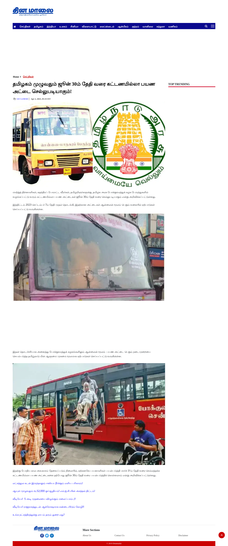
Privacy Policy (152, 535)
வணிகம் (172, 26)
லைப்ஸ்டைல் (107, 26)
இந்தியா (51, 26)
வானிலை (147, 26)
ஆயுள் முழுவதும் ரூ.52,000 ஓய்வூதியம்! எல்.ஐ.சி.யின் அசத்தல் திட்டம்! (54, 491)
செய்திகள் (24, 26)
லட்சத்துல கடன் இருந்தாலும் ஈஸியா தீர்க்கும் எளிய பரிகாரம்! (48, 483)
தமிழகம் (38, 26)
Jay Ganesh (22, 99)
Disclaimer (183, 535)
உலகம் (63, 26)
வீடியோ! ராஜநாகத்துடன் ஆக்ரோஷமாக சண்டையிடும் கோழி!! (48, 506)
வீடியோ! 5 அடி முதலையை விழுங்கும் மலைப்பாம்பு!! (44, 499)
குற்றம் (135, 26)
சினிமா (74, 26)
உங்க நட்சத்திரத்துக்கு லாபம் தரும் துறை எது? (39, 514)
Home (16, 77)
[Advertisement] (108, 51)
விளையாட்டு (89, 26)
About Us (87, 535)
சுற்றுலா (160, 26)
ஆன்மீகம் (123, 26)
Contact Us (119, 535)
